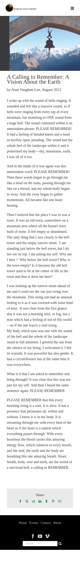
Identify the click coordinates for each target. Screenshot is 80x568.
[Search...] (40, 543)
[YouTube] (40, 536)
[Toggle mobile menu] (73, 8)
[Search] (60, 543)
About (57, 523)
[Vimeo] (47, 536)
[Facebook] (33, 536)
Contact (46, 523)
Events (33, 523)
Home (23, 523)
